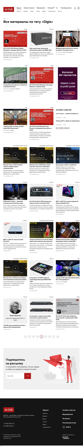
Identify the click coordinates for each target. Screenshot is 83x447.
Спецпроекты (52, 11)
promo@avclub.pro (8, 426)
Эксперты (51, 8)
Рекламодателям (66, 8)
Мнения (26, 11)
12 (57, 336)
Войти (68, 427)
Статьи (38, 11)
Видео (44, 11)
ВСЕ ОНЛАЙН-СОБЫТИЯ (62, 128)
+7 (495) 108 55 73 (8, 423)
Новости (19, 11)
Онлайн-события (29, 8)
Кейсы (32, 11)
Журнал (19, 8)
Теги (60, 11)
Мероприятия (41, 8)
